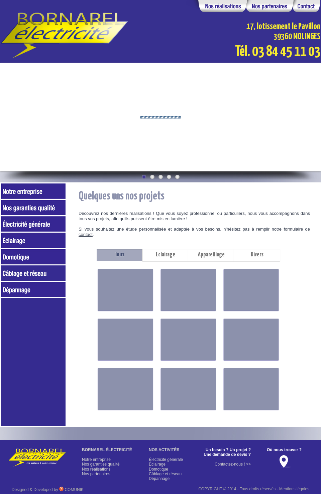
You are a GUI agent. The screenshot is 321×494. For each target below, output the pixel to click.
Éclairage (157, 464)
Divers (257, 255)
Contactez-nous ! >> (233, 464)
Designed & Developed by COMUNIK (48, 489)
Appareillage (211, 255)
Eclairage (165, 255)
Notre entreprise (96, 459)
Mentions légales (294, 489)
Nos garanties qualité (101, 464)
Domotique (158, 469)
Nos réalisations (96, 469)
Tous (119, 255)
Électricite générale (166, 459)
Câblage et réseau (165, 474)
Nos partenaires (96, 474)
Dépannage (159, 478)
